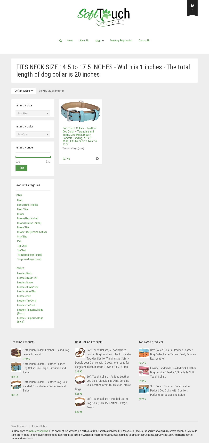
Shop (98, 40)
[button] (97, 159)
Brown (20, 213)
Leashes (20, 268)
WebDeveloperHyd (38, 431)
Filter (21, 167)
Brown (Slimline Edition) (29, 223)
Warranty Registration (121, 40)
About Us (84, 40)
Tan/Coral (22, 245)
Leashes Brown (25, 282)
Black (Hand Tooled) (27, 204)
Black (20, 200)
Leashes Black (24, 273)
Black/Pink (22, 209)
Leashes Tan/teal (26, 305)
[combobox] (33, 113)
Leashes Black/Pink (27, 278)
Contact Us (144, 40)
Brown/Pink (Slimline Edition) (32, 232)
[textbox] (33, 113)
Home (70, 40)
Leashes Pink (24, 296)
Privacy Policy (39, 426)
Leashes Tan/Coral (26, 300)
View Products (19, 426)
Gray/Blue (22, 236)
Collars (19, 195)
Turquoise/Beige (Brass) (29, 254)
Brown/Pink (23, 227)
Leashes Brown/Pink (27, 287)
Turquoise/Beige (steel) (73, 148)
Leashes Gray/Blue (26, 291)
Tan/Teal (21, 250)
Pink (19, 241)
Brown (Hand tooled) (27, 218)
